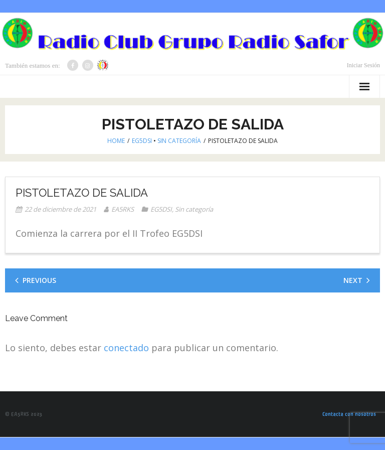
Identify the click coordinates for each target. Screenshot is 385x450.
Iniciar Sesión (363, 65)
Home (116, 140)
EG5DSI (142, 140)
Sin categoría (179, 140)
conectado (126, 348)
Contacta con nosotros (349, 414)
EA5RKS (122, 209)
